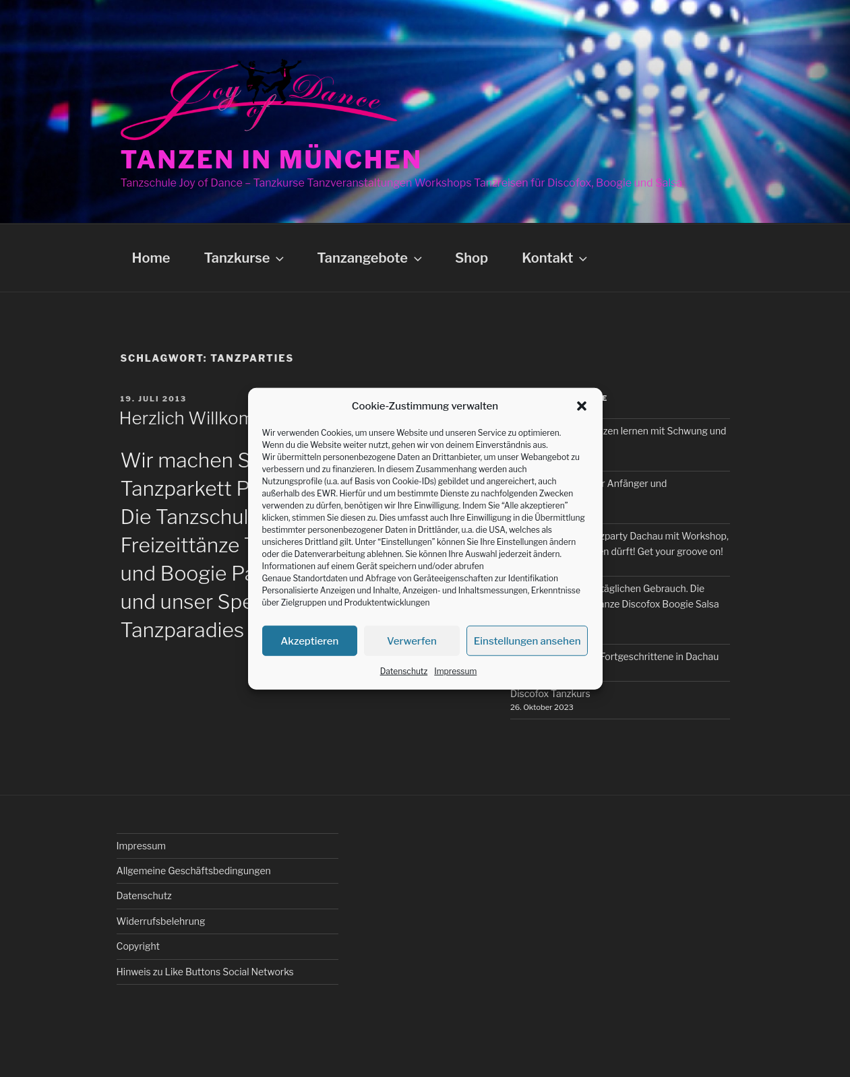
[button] (581, 406)
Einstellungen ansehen (527, 640)
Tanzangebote (371, 258)
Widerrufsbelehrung (161, 921)
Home (151, 258)
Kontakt (556, 258)
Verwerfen (412, 640)
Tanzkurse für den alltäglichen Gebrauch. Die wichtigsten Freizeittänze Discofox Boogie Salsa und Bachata (614, 603)
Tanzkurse (245, 258)
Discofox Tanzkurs (550, 693)
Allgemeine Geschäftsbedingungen (194, 870)
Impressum (455, 671)
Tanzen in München (272, 159)
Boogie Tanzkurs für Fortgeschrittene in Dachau (614, 656)
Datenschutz (404, 671)
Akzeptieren (309, 640)
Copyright (138, 946)
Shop (471, 258)
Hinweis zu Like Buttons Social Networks (205, 971)
